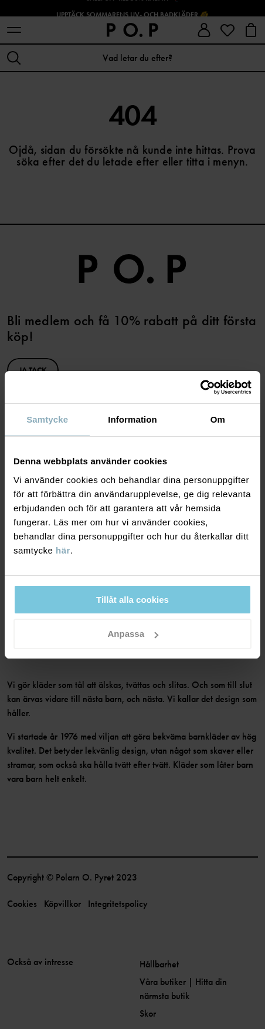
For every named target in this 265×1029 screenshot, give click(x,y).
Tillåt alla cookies (132, 600)
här (63, 550)
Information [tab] (132, 419)
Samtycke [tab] (47, 419)
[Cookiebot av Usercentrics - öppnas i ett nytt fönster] (200, 387)
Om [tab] (217, 419)
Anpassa (132, 634)
